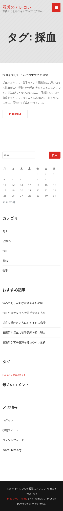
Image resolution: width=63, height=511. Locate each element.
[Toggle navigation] (56, 7)
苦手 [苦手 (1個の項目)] (24, 375)
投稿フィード (11, 430)
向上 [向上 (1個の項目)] (4, 375)
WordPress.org (12, 450)
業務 (5, 260)
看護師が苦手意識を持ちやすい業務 (24, 342)
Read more (15, 114)
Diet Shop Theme (17, 498)
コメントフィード (13, 440)
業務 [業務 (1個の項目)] (19, 375)
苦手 (5, 270)
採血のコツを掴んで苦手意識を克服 (24, 313)
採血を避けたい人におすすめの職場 (25, 74)
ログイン (8, 420)
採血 (5, 251)
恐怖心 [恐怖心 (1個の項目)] (9, 375)
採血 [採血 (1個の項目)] (15, 375)
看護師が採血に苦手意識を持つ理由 (24, 332)
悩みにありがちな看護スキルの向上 (24, 303)
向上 (5, 231)
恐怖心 (7, 241)
